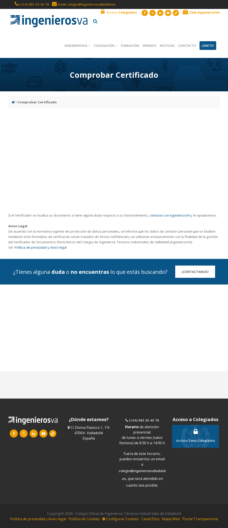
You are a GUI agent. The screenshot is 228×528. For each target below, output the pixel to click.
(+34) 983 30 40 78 (34, 4)
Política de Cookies (85, 518)
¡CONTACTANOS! (195, 271)
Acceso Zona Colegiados (195, 435)
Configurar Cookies (120, 518)
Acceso (119, 11)
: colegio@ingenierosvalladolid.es (91, 4)
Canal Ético (150, 518)
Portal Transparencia (200, 518)
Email (59, 4)
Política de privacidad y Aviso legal (40, 247)
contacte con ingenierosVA (169, 215)
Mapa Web (171, 518)
